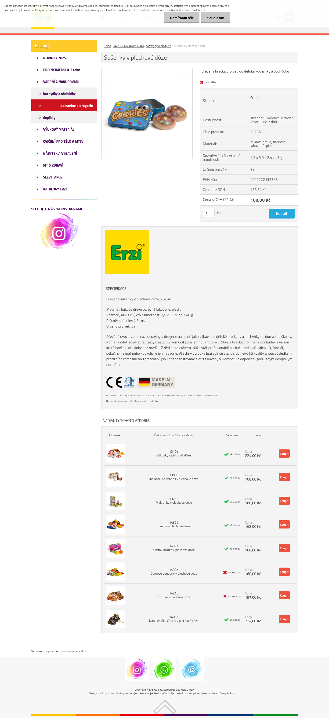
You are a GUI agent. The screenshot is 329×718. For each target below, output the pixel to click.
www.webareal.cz (74, 651)
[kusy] (209, 213)
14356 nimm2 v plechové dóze (174, 524)
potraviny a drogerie (158, 46)
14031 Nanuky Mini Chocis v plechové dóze (174, 618)
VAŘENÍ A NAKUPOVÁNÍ (128, 46)
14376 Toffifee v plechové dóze (173, 595)
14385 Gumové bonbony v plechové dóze (174, 571)
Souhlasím (215, 18)
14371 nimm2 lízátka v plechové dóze (174, 547)
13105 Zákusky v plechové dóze (174, 453)
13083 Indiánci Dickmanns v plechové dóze (174, 477)
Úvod (108, 46)
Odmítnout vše (182, 18)
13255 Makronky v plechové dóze (174, 500)
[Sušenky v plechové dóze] (147, 70)
